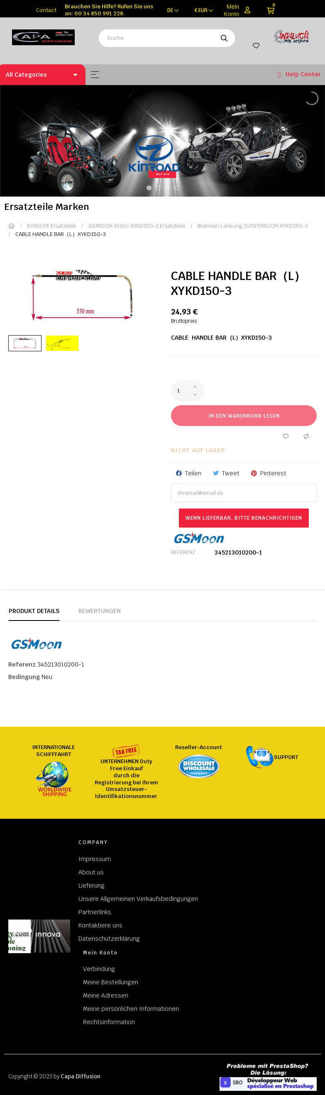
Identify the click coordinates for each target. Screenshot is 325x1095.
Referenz (183, 552)
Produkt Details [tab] (34, 611)
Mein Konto (231, 10)
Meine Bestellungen (110, 982)
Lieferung (91, 885)
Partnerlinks (94, 912)
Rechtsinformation (109, 1022)
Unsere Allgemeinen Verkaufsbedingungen (138, 899)
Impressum (94, 859)
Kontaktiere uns (100, 925)
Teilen (193, 473)
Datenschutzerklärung (109, 938)
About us (91, 872)
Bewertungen (99, 611)
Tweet (230, 473)
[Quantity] (187, 390)
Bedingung (24, 677)
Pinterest (273, 473)
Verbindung (99, 969)
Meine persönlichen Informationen (131, 1008)
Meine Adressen (105, 995)
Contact (46, 10)
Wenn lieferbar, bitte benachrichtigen (244, 518)
